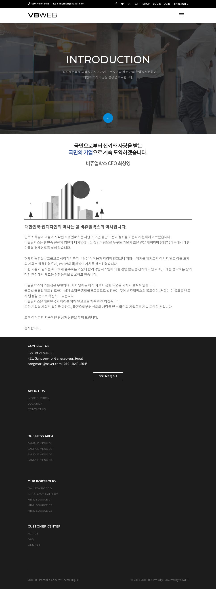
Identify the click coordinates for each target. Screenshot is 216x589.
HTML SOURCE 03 (40, 510)
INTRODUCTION (38, 398)
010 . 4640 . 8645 (38, 3)
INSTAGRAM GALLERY (43, 494)
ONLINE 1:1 (34, 544)
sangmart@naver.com (68, 3)
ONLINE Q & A (108, 376)
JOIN (167, 3)
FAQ (31, 539)
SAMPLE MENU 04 (40, 460)
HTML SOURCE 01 (39, 499)
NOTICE (33, 533)
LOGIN (157, 3)
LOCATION (35, 403)
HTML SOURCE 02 (40, 505)
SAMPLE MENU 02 (40, 448)
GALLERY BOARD (40, 488)
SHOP (146, 3)
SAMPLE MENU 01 (40, 443)
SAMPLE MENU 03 (40, 454)
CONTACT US (37, 409)
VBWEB (184, 580)
